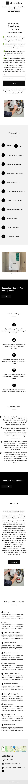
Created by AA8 (16, 782)
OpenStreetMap (23, 751)
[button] (14, 747)
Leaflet (16, 751)
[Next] (24, 262)
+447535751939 (8, 759)
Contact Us (14, 562)
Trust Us (6, 296)
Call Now (6, 486)
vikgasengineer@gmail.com (12, 763)
